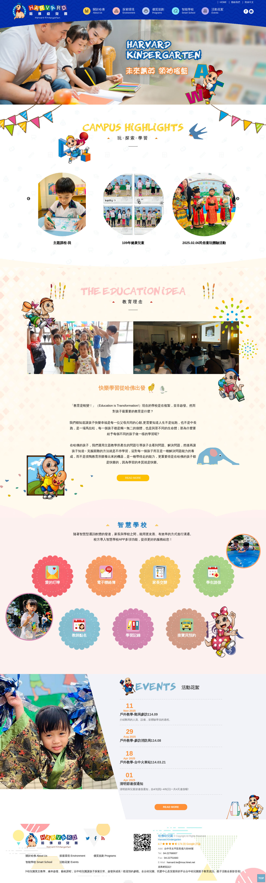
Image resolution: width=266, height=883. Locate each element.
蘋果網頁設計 (164, 867)
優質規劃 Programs (105, 855)
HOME (223, 2)
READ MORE (133, 477)
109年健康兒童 (133, 243)
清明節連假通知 (131, 784)
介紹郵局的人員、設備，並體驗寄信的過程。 (146, 719)
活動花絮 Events (69, 862)
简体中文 (249, 2)
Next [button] (237, 199)
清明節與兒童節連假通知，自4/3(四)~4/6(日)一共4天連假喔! (154, 789)
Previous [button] (28, 199)
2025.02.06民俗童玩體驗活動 (204, 243)
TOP (261, 878)
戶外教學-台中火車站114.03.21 (143, 762)
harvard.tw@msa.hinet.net (181, 862)
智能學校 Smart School (39, 862)
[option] (133, 52)
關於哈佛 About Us (36, 855)
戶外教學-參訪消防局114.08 (140, 740)
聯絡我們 (235, 2)
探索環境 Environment (72, 855)
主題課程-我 (62, 243)
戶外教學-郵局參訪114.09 (139, 714)
